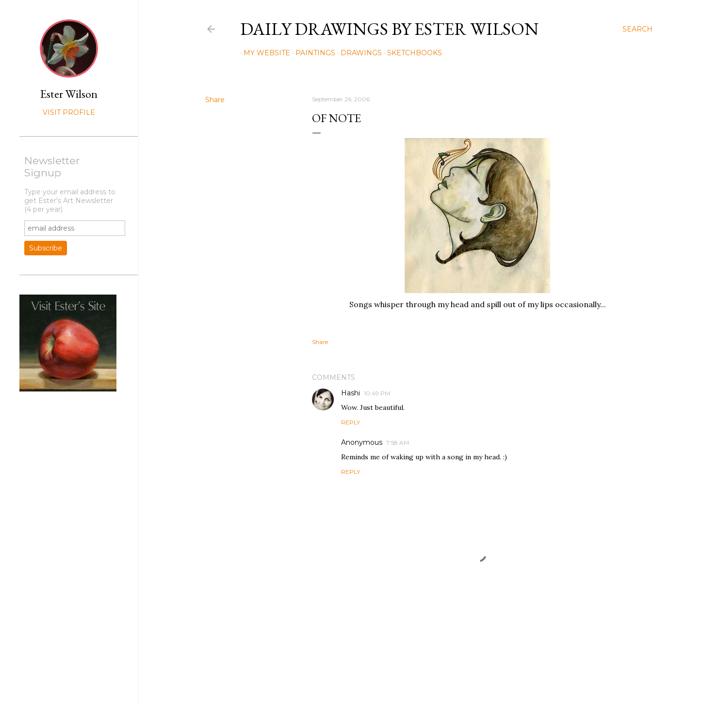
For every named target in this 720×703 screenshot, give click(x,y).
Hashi (350, 393)
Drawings (357, 52)
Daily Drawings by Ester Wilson (389, 28)
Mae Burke (455, 675)
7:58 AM (397, 442)
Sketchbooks (411, 52)
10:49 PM (377, 393)
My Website (263, 52)
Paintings (312, 52)
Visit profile (69, 112)
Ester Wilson (69, 93)
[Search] (637, 29)
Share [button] (215, 99)
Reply (350, 422)
